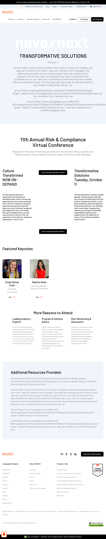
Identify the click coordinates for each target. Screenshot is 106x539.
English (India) (7, 503)
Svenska (5, 496)
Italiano (4, 481)
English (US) (6, 470)
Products (11, 19)
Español (5, 488)
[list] (97, 6)
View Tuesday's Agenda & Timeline (53, 231)
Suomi (4, 499)
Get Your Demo (97, 19)
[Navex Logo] (7, 12)
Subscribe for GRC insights (92, 454)
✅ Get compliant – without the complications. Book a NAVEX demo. (53, 536)
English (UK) (6, 473)
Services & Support (33, 19)
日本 (3, 492)
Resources (46, 19)
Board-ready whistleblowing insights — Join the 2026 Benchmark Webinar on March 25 (53, 2)
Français (5, 484)
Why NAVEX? (57, 19)
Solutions (20, 19)
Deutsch (5, 477)
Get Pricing (84, 19)
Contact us (73, 19)
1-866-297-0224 (81, 6)
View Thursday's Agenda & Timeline (53, 172)
